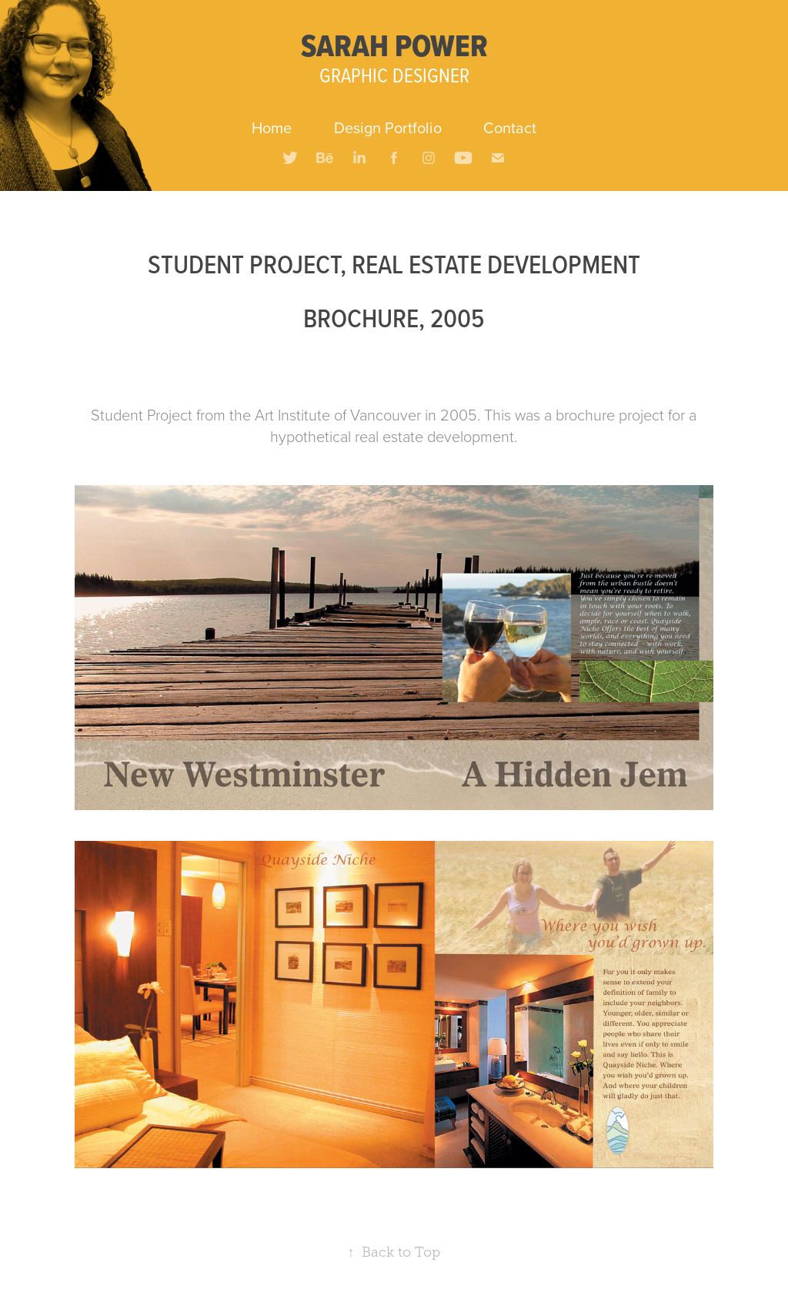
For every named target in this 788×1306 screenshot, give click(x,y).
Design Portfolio (388, 127)
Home (272, 127)
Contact (509, 127)
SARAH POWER (394, 45)
